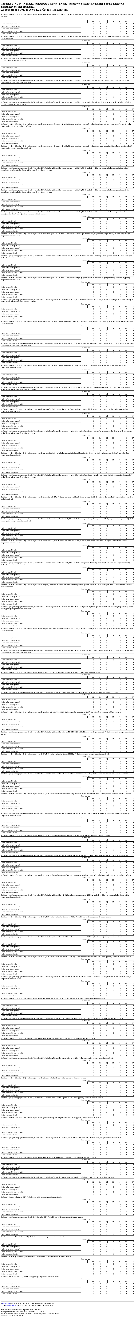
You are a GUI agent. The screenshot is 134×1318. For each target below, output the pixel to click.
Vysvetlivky (6, 1303)
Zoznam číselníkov (11, 1305)
